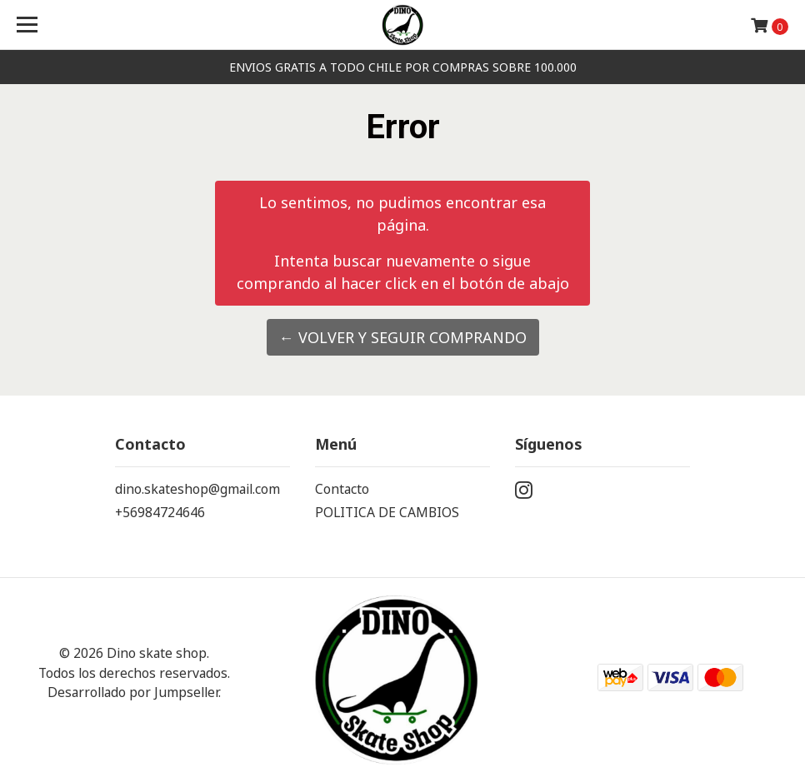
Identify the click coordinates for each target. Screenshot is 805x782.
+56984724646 (160, 512)
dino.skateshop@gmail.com (197, 489)
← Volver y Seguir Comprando (403, 337)
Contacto (342, 489)
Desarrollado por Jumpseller (133, 692)
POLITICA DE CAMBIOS (387, 512)
